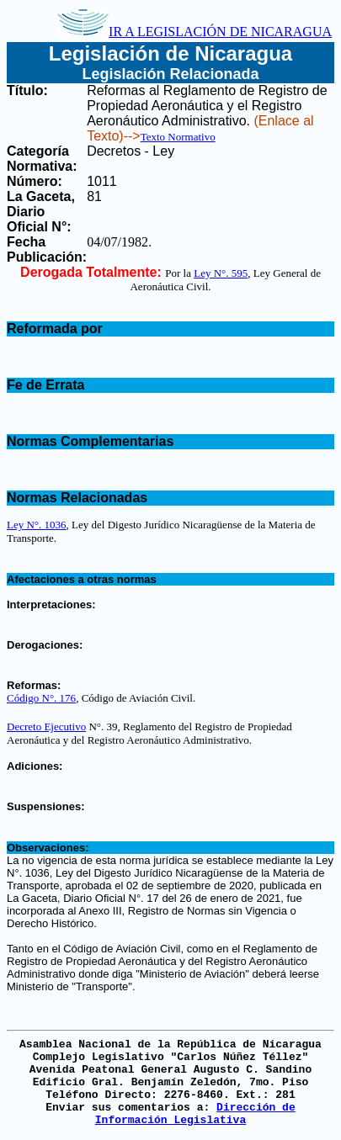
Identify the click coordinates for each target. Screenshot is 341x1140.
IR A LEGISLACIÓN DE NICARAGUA (194, 31)
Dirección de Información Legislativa (195, 1114)
